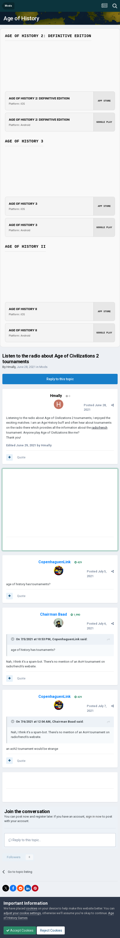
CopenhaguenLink (65, 639)
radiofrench (99, 427)
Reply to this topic (60, 379)
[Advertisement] (61, 504)
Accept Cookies (19, 930)
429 (78, 562)
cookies (31, 908)
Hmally (10, 367)
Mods (43, 367)
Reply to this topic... (25, 840)
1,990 (75, 614)
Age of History (21, 18)
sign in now (94, 816)
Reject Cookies (50, 930)
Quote (21, 457)
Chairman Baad (64, 721)
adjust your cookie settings (22, 913)
